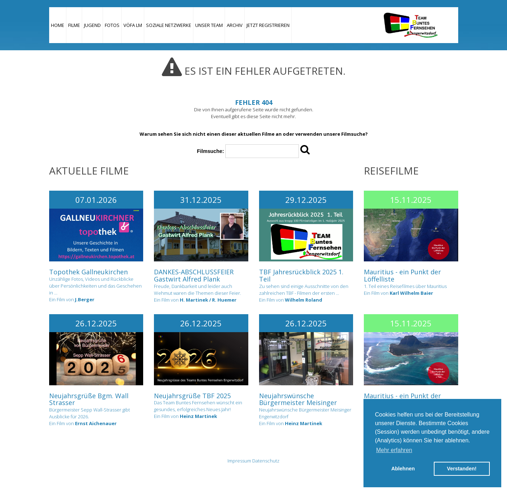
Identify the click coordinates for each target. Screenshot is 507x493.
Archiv (235, 25)
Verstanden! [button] (462, 468)
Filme (74, 25)
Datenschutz (266, 460)
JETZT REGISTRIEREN (268, 25)
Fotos (112, 25)
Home (57, 25)
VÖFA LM (132, 25)
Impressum (239, 460)
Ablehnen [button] (403, 468)
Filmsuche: (210, 151)
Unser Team (209, 25)
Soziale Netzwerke (168, 25)
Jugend (92, 25)
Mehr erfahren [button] (394, 450)
